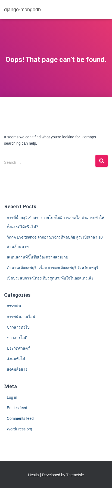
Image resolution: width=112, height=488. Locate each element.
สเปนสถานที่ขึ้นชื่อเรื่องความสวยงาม (37, 257)
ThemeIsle (75, 475)
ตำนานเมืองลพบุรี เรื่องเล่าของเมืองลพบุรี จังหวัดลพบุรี (52, 267)
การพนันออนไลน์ (21, 316)
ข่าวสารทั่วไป (18, 327)
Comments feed (20, 418)
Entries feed (17, 408)
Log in (12, 397)
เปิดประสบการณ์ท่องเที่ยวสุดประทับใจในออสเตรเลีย (50, 278)
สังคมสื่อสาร (17, 369)
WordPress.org (19, 429)
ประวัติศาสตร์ (18, 348)
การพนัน (14, 306)
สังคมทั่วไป (16, 358)
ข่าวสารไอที (17, 337)
